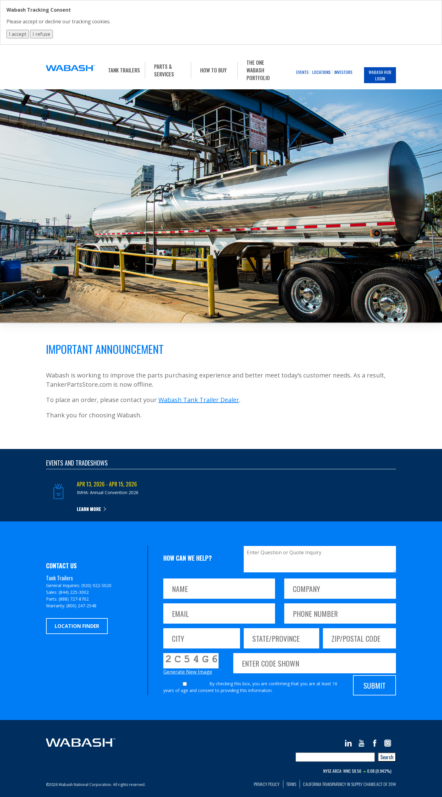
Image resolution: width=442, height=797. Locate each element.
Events (302, 72)
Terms (291, 784)
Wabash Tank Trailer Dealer (198, 400)
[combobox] (335, 757)
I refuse (41, 34)
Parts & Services (164, 70)
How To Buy (213, 70)
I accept (17, 34)
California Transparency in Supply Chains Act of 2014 (349, 784)
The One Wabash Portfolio (258, 70)
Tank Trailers (124, 70)
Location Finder (77, 626)
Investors (343, 72)
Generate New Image (187, 671)
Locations (321, 72)
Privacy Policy (267, 784)
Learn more (89, 508)
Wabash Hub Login (380, 75)
